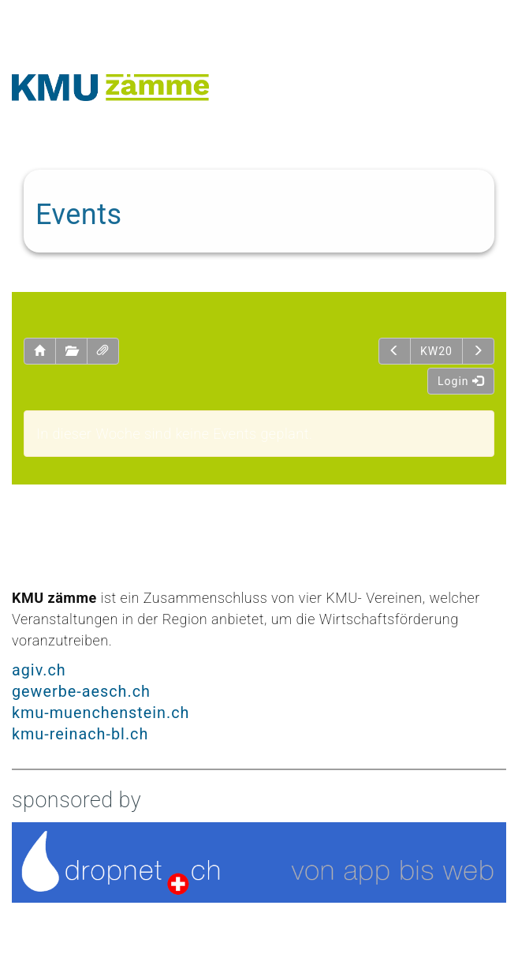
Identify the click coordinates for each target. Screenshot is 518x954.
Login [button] (461, 381)
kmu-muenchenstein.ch (100, 713)
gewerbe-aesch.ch (81, 692)
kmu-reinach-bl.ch (80, 734)
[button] (40, 351)
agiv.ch (39, 670)
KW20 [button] (436, 351)
